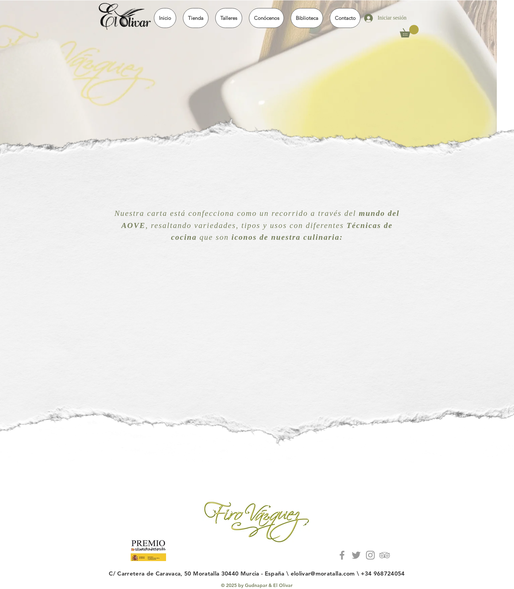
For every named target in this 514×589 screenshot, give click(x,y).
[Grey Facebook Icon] (342, 555)
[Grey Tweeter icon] (356, 555)
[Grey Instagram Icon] (370, 555)
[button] (195, 18)
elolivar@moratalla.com (323, 573)
